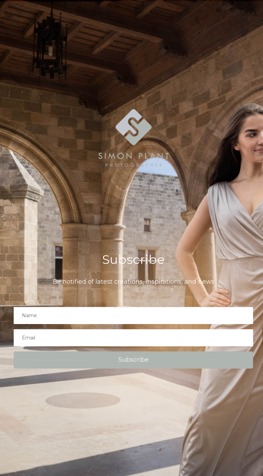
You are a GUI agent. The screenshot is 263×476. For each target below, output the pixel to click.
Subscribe (133, 359)
